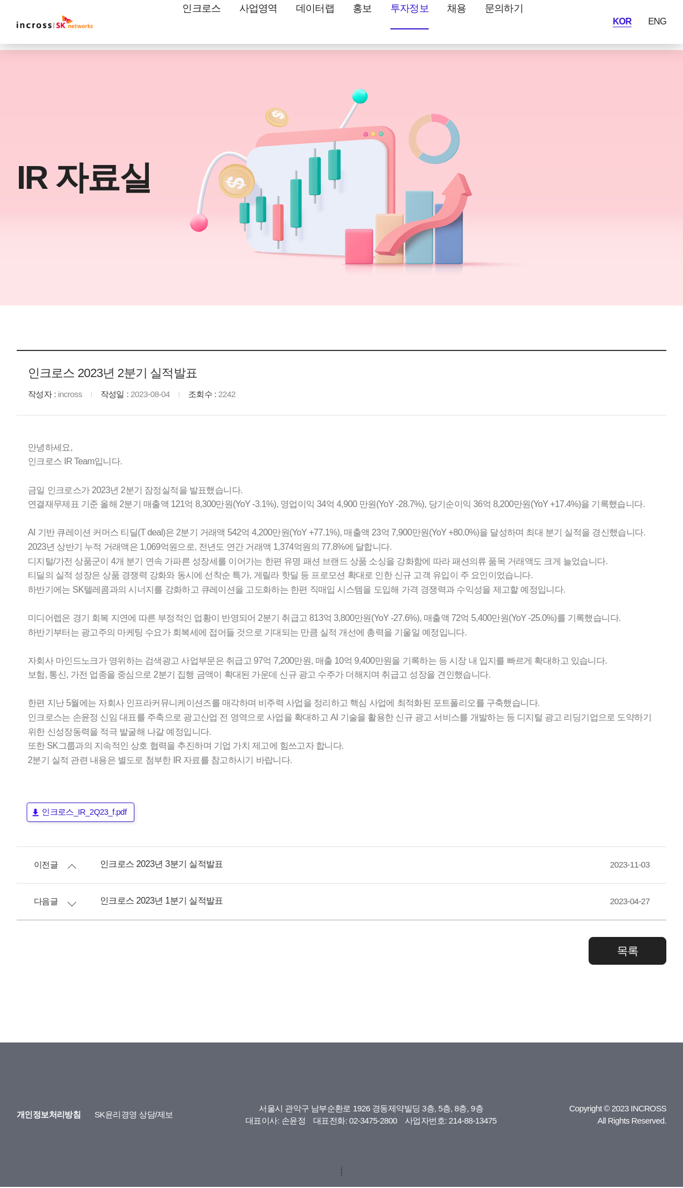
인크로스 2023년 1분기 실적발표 (155, 902)
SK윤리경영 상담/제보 (120, 1116)
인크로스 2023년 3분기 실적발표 (155, 865)
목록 (627, 952)
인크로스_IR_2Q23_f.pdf (84, 813)
